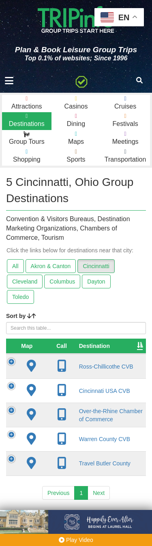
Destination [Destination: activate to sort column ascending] (74, 346)
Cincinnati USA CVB (84, 391)
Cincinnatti (96, 266)
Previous (58, 500)
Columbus (62, 281)
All (15, 266)
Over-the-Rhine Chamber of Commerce (78, 418)
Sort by (21, 316)
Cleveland (24, 281)
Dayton (96, 281)
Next (99, 500)
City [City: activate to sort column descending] (121, 346)
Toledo (20, 297)
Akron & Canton (51, 266)
